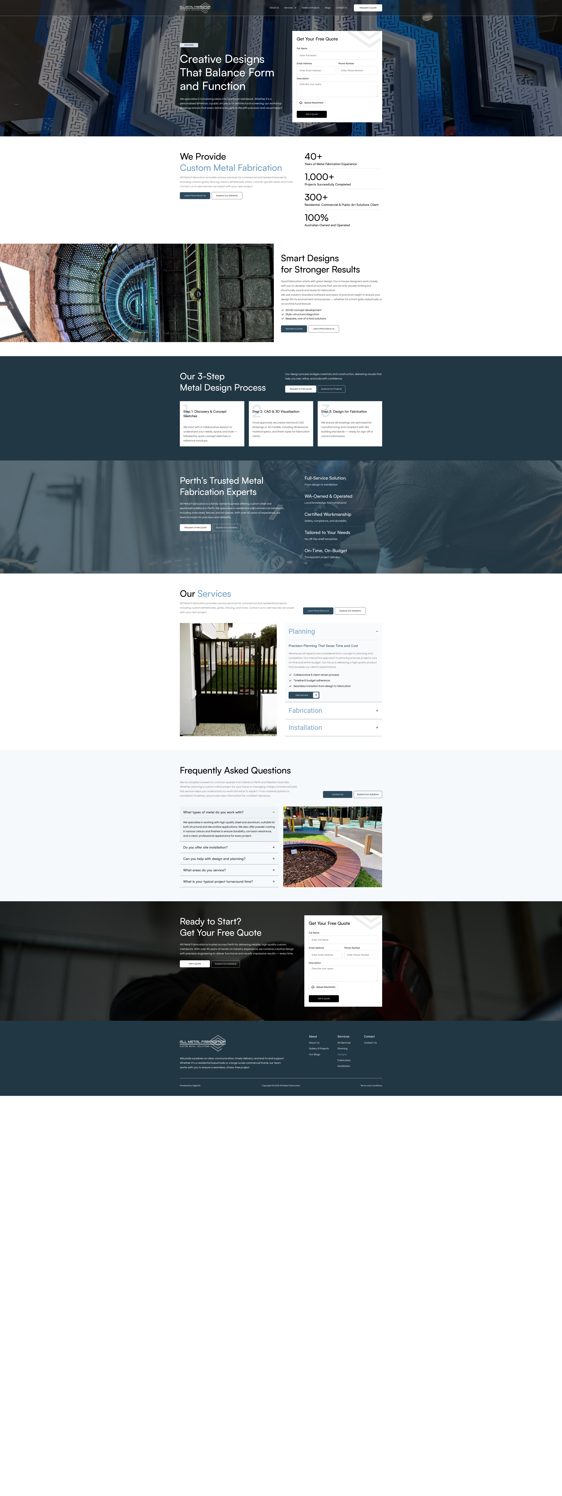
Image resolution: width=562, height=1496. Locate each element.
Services (290, 8)
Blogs (328, 8)
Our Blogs (314, 1054)
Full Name (302, 48)
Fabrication (344, 1060)
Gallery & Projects (310, 8)
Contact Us (341, 8)
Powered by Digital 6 (190, 1085)
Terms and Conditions (371, 1085)
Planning (342, 1048)
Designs (342, 1054)
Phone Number (346, 63)
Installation (343, 1066)
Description (303, 78)
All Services (344, 1042)
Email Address (304, 63)
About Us (274, 8)
